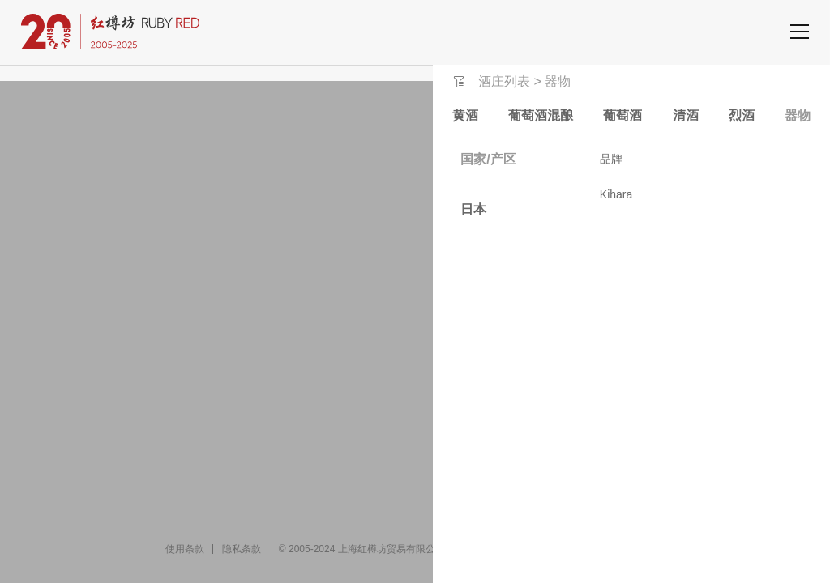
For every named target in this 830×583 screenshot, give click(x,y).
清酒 (686, 115)
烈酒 (742, 115)
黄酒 (465, 115)
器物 (798, 115)
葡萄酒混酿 (540, 115)
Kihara (616, 194)
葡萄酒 (622, 115)
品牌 (611, 158)
